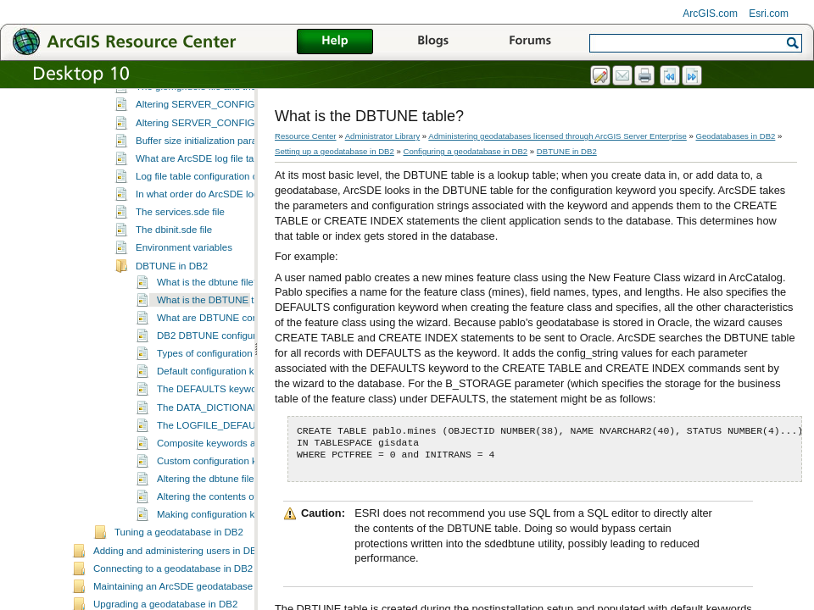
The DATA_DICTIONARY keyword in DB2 (247, 453)
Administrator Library (383, 136)
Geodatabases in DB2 (736, 136)
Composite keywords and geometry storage (251, 489)
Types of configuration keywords (227, 399)
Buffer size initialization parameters (211, 186)
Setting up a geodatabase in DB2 (334, 151)
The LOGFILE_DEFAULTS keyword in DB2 (250, 471)
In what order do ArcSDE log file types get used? (241, 240)
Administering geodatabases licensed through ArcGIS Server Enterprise (557, 136)
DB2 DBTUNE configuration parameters (243, 381)
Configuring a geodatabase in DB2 (189, 98)
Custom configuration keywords (225, 507)
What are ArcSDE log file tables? (206, 204)
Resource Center (306, 136)
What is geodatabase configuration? (214, 114)
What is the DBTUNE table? (217, 346)
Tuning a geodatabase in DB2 (178, 578)
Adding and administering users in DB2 (177, 596)
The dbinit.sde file (174, 275)
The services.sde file (180, 257)
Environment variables (184, 293)
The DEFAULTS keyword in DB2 (227, 435)
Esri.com (769, 13)
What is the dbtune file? (208, 328)
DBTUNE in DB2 (172, 312)
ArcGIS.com (710, 13)
